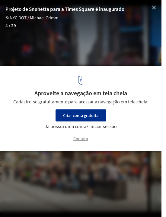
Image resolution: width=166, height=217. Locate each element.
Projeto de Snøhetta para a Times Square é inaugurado (64, 9)
